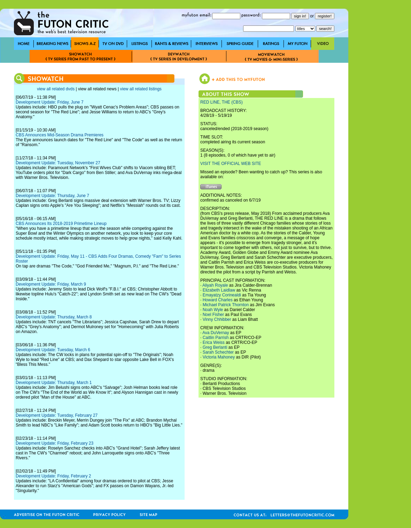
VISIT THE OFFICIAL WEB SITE (230, 163)
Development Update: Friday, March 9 (51, 284)
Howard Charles (218, 299)
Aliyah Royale (215, 285)
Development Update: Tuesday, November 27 (58, 162)
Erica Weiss (214, 342)
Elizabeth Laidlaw (219, 290)
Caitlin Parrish (216, 337)
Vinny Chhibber (217, 319)
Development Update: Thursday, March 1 (54, 382)
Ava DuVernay (215, 332)
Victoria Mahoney (219, 357)
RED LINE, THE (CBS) (221, 102)
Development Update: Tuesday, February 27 (57, 415)
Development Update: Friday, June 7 (50, 102)
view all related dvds (56, 88)
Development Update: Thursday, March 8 (54, 317)
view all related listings (140, 88)
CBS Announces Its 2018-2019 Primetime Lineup (61, 223)
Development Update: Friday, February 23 (54, 443)
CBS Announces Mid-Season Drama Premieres (59, 135)
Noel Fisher (213, 314)
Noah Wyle (213, 309)
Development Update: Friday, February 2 (53, 476)
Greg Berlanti (215, 347)
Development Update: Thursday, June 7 (52, 195)
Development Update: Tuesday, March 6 (53, 349)
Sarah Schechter (218, 352)
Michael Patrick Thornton (226, 304)
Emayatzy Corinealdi (222, 295)
